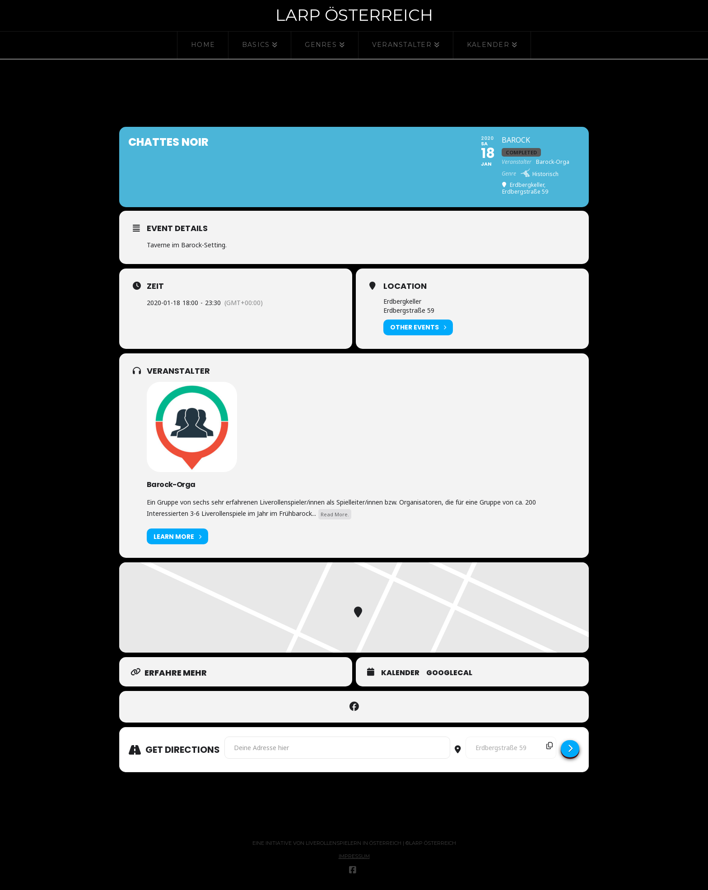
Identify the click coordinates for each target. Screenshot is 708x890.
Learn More (177, 536)
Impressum (354, 856)
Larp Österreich (354, 15)
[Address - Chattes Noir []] (337, 747)
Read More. (335, 514)
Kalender (400, 672)
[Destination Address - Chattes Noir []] (511, 747)
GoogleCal (449, 672)
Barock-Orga (171, 484)
